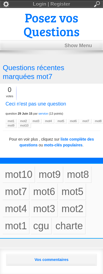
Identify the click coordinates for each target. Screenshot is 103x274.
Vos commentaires (51, 259)
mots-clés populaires (63, 145)
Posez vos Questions (52, 24)
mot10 (24, 125)
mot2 (23, 121)
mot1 (11, 121)
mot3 (36, 121)
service (43, 113)
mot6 (73, 121)
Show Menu (78, 45)
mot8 (78, 174)
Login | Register (51, 4)
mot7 (85, 121)
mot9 (11, 125)
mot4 (48, 121)
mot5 (60, 121)
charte (69, 225)
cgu (41, 225)
